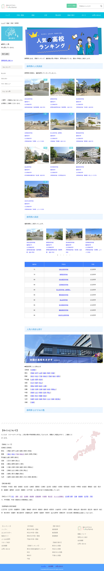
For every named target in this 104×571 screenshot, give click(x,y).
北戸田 (86, 496)
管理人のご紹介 (83, 537)
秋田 (48, 373)
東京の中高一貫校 (32, 529)
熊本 (44, 399)
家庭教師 (55, 536)
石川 (32, 383)
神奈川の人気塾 (57, 552)
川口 (12, 496)
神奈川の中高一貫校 (33, 536)
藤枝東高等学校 (63, 310)
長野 (36, 379)
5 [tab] (70, 255)
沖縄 (32, 402)
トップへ (4, 529)
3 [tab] (64, 255)
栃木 (54, 376)
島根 (32, 392)
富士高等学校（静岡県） (63, 290)
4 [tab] (67, 255)
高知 (44, 396)
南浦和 (32, 496)
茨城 (50, 376)
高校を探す (4, 78)
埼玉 (36, 376)
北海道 (33, 370)
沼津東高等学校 (63, 284)
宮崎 (52, 399)
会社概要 (80, 540)
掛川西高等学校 (63, 305)
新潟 (40, 379)
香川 (36, 396)
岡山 (48, 392)
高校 (33, 15)
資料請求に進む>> (7, 60)
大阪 (32, 389)
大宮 (21, 496)
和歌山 (53, 389)
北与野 (67, 496)
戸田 (91, 496)
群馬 (58, 376)
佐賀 (36, 399)
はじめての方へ (6, 532)
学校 (8, 23)
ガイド (84, 15)
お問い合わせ (96, 15)
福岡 (32, 399)
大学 (45, 15)
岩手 (36, 373)
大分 (48, 399)
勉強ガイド (5, 536)
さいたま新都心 (59, 496)
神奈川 (45, 376)
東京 (32, 376)
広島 (44, 392)
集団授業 (55, 532)
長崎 (40, 399)
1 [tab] (58, 255)
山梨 (32, 379)
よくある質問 (6, 539)
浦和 (16, 496)
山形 (40, 373)
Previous (23, 241)
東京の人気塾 (56, 545)
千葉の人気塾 (56, 555)
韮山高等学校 (64, 300)
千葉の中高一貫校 (32, 539)
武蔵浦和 (38, 496)
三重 (44, 386)
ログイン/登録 (71, 5)
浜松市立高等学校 (63, 315)
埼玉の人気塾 (56, 549)
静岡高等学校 (64, 274)
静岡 (36, 386)
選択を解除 (5, 54)
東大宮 (50, 496)
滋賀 (44, 389)
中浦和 (44, 496)
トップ (7, 15)
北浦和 (26, 496)
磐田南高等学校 (63, 295)
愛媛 (40, 396)
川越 (75, 496)
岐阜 (40, 386)
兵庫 (36, 389)
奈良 (48, 389)
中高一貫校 (20, 15)
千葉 (40, 376)
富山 (40, 383)
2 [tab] (61, 255)
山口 (36, 392)
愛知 (32, 386)
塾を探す (58, 15)
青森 (32, 373)
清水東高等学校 (63, 279)
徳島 (32, 396)
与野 (71, 496)
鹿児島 (57, 399)
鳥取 (40, 392)
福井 (36, 383)
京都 (40, 389)
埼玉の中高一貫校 (32, 532)
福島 (44, 373)
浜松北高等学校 (63, 269)
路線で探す (71, 15)
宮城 (52, 373)
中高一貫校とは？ (6, 83)
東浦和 (80, 496)
